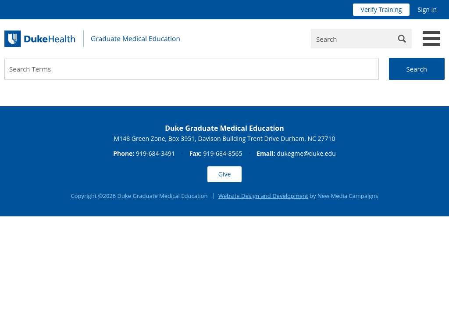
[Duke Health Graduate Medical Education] (92, 38)
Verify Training (381, 9)
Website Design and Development (263, 196)
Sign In (427, 9)
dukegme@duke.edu (306, 153)
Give (224, 174)
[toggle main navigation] (431, 38)
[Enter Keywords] (361, 39)
